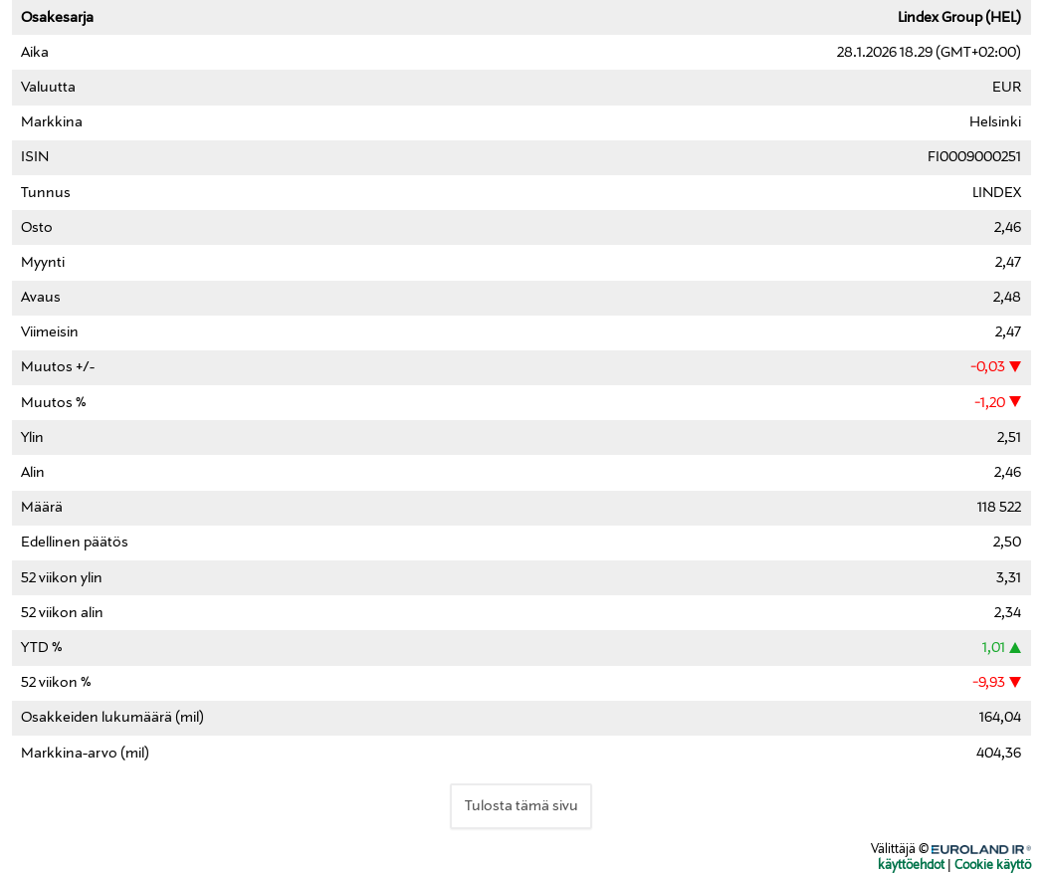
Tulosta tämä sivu (521, 806)
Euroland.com (992, 847)
